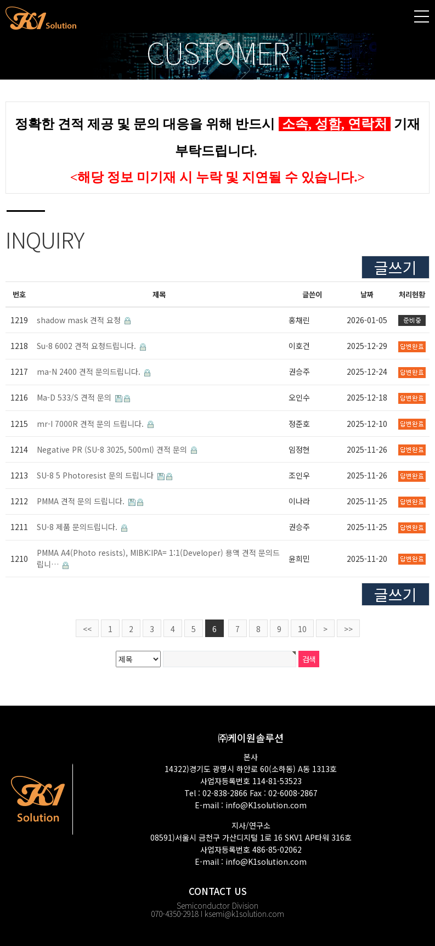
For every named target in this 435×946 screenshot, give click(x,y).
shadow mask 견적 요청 (80, 319)
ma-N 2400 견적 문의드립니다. (90, 371)
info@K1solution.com (266, 804)
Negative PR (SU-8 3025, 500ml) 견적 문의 (113, 449)
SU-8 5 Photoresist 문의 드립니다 (96, 475)
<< (87, 628)
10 (302, 628)
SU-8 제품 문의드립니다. (78, 526)
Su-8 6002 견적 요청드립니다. (87, 345)
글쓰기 (395, 267)
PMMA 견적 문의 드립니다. (82, 500)
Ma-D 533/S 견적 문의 (75, 397)
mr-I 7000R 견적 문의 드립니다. (91, 423)
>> (348, 628)
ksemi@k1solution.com (244, 913)
